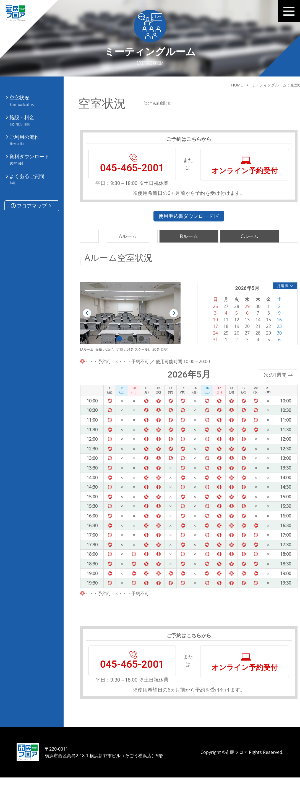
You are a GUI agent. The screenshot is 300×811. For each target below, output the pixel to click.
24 (206, 348)
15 (256, 335)
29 (256, 348)
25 (216, 348)
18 (216, 341)
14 (246, 335)
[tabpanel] (127, 328)
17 (206, 341)
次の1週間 (263, 390)
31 (206, 355)
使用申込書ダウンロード (181, 231)
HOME (223, 85)
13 (236, 335)
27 (236, 348)
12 (226, 335)
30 (267, 348)
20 (236, 341)
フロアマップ (32, 194)
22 (256, 341)
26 (226, 348)
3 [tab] (138, 354)
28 (246, 348)
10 (206, 335)
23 (267, 341)
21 (246, 341)
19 (226, 341)
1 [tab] (116, 354)
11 (216, 335)
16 (267, 335)
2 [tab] (127, 354)
